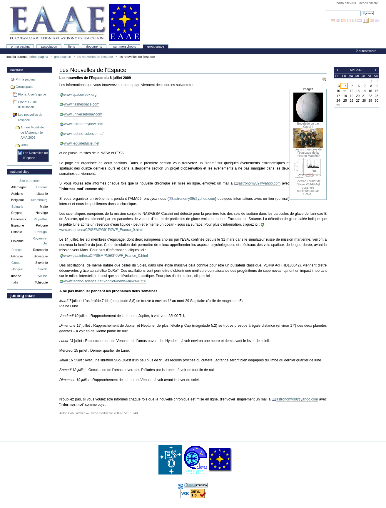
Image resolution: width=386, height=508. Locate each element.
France (16, 250)
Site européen (29, 180)
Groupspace (155, 46)
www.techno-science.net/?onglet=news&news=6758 (105, 281)
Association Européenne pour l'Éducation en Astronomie (74, 22)
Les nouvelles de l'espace (95, 56)
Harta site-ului (346, 3)
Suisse (42, 276)
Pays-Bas (40, 219)
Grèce (15, 262)
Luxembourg (38, 200)
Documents (94, 46)
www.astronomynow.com (83, 124)
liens (71, 46)
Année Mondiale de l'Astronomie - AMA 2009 (33, 132)
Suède (43, 269)
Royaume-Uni (40, 241)
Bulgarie (17, 206)
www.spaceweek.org (80, 95)
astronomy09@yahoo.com (259, 183)
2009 (24, 145)
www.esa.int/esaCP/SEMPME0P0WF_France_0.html (106, 256)
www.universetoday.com (83, 114)
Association (49, 46)
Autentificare (367, 51)
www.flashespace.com (81, 104)
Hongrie (17, 269)
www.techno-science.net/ (83, 134)
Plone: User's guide (32, 94)
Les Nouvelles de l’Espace (35, 155)
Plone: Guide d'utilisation (27, 104)
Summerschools (124, 46)
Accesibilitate (368, 3)
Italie (14, 282)
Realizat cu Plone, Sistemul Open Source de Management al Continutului (196, 485)
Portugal (42, 232)
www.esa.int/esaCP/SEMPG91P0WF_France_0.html (101, 230)
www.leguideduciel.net (81, 143)
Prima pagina (20, 46)
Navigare (16, 69)
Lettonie (41, 187)
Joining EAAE (22, 295)
